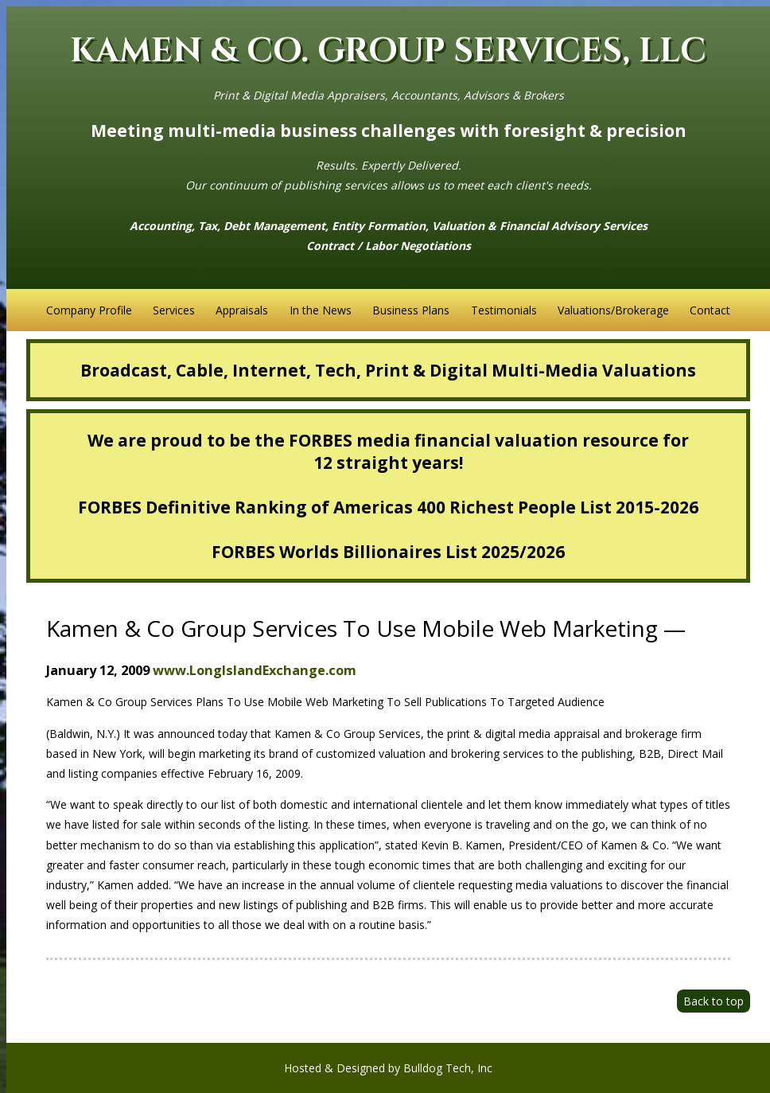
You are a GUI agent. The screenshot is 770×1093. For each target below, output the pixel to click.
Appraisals (242, 310)
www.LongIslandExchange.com (254, 670)
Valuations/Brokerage (613, 310)
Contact (710, 310)
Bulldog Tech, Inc (447, 1067)
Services (174, 310)
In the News (321, 310)
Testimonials (504, 310)
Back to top (713, 1001)
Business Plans (410, 310)
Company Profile (89, 310)
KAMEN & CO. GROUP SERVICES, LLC (388, 51)
